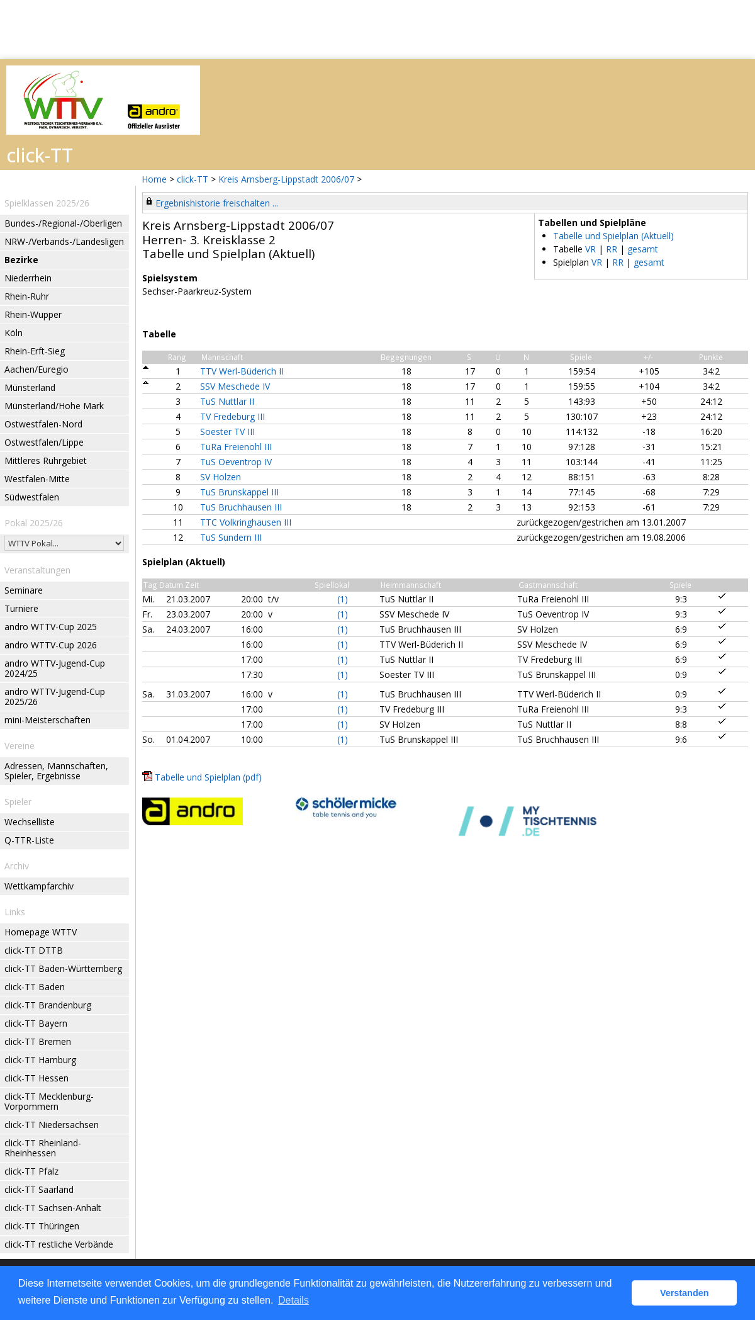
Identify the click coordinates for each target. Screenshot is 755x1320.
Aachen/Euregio (36, 369)
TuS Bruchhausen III (241, 507)
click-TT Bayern (35, 1023)
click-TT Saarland (39, 1189)
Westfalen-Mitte (37, 479)
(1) (342, 599)
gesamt (642, 249)
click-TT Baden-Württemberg (63, 968)
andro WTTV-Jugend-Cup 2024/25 (54, 668)
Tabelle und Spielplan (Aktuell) (613, 236)
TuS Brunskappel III (239, 492)
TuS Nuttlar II (227, 401)
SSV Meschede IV (235, 386)
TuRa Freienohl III (236, 447)
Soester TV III (227, 431)
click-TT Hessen (36, 1078)
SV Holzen (220, 477)
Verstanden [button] (684, 1293)
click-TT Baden (34, 987)
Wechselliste (29, 822)
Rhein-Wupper (33, 314)
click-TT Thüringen (41, 1226)
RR (611, 249)
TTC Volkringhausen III (245, 522)
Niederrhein (28, 278)
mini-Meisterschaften (47, 720)
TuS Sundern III (231, 537)
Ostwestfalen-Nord (43, 424)
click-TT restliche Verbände (58, 1244)
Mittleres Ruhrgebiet (45, 460)
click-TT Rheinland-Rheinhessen (42, 1148)
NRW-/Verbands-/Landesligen (64, 241)
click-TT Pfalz (31, 1171)
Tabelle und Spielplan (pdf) (208, 777)
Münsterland (29, 387)
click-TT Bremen (37, 1041)
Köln (13, 333)
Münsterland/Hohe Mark (54, 406)
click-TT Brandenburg (47, 1005)
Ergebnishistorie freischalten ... (216, 203)
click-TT (192, 179)
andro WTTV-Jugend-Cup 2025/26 (54, 696)
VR (590, 249)
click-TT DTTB (33, 950)
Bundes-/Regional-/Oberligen (63, 223)
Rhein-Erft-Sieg (34, 351)
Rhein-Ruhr (26, 296)
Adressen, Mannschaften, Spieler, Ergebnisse (56, 771)
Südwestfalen (31, 497)
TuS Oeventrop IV (236, 462)
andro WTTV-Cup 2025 (50, 627)
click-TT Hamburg (40, 1060)
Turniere (21, 608)
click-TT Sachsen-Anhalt (52, 1208)
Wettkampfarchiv (39, 886)
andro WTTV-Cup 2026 (50, 645)
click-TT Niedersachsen (51, 1125)
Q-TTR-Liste (29, 840)
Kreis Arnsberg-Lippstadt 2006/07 (287, 179)
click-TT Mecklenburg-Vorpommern (49, 1101)
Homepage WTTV (40, 932)
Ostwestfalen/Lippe (44, 442)
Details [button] (293, 1300)
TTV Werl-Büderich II (242, 371)
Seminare (23, 590)
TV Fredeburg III (232, 416)
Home (154, 179)
